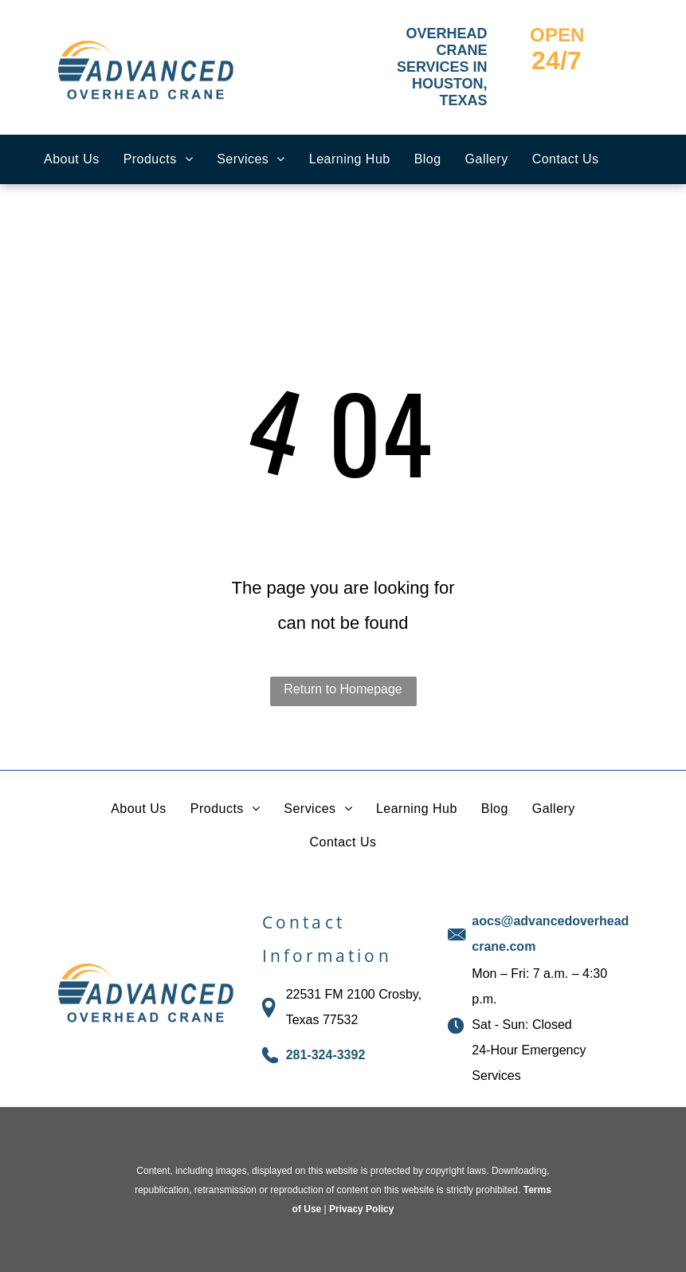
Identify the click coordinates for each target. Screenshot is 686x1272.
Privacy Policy (361, 1209)
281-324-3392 (326, 1055)
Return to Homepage (343, 689)
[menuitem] (72, 159)
